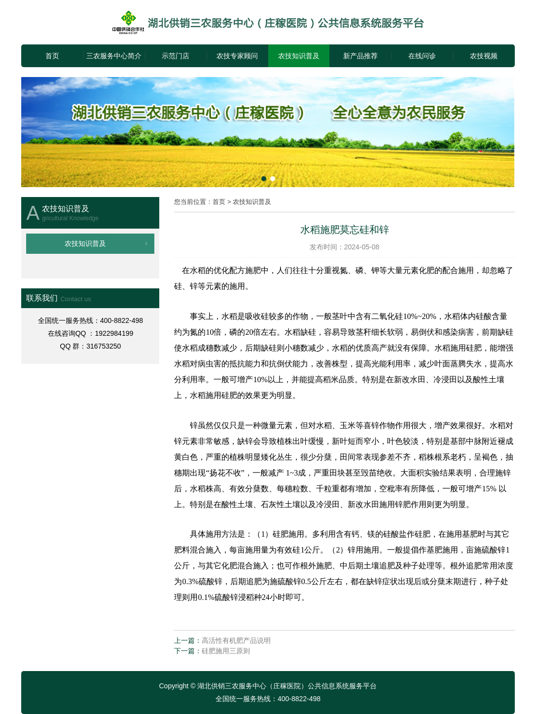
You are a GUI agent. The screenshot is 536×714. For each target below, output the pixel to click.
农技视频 (484, 56)
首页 (52, 56)
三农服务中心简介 (114, 56)
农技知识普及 (299, 56)
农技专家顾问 (237, 56)
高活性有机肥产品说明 (236, 640)
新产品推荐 (360, 56)
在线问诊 (422, 56)
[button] (263, 178)
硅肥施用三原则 (226, 651)
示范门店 (175, 56)
